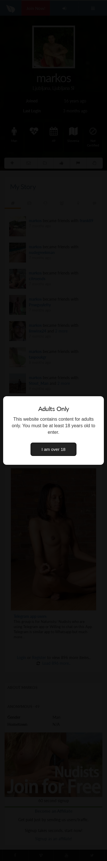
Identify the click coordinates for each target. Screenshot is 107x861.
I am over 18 (54, 449)
